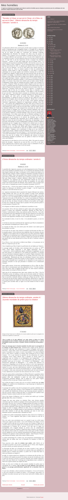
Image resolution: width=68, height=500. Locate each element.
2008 (50, 100)
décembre (52, 44)
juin (50, 64)
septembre (52, 59)
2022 (50, 75)
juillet (51, 62)
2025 (50, 39)
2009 (50, 99)
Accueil (23, 484)
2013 (50, 91)
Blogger (41, 497)
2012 (50, 93)
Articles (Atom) (26, 488)
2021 (50, 77)
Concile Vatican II (50, 19)
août (51, 60)
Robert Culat (51, 117)
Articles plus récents (7, 484)
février (51, 71)
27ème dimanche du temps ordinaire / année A (21, 159)
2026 (50, 37)
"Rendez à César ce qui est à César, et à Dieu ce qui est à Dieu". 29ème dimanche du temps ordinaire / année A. (22, 20)
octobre (51, 48)
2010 (50, 97)
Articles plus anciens (39, 484)
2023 (50, 43)
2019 (50, 81)
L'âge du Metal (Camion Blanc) (53, 27)
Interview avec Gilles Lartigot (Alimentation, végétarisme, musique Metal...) (56, 22)
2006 (50, 104)
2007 (50, 102)
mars (51, 69)
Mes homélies (9, 5)
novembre (52, 46)
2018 (50, 82)
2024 (50, 41)
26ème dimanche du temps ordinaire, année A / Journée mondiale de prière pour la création (21, 298)
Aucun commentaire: (20, 150)
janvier (51, 73)
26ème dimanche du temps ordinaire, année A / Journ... (56, 56)
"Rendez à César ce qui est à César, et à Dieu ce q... (55, 50)
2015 (50, 88)
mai (51, 66)
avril (51, 68)
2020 (50, 79)
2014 (50, 90)
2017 (50, 84)
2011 (50, 95)
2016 (50, 86)
